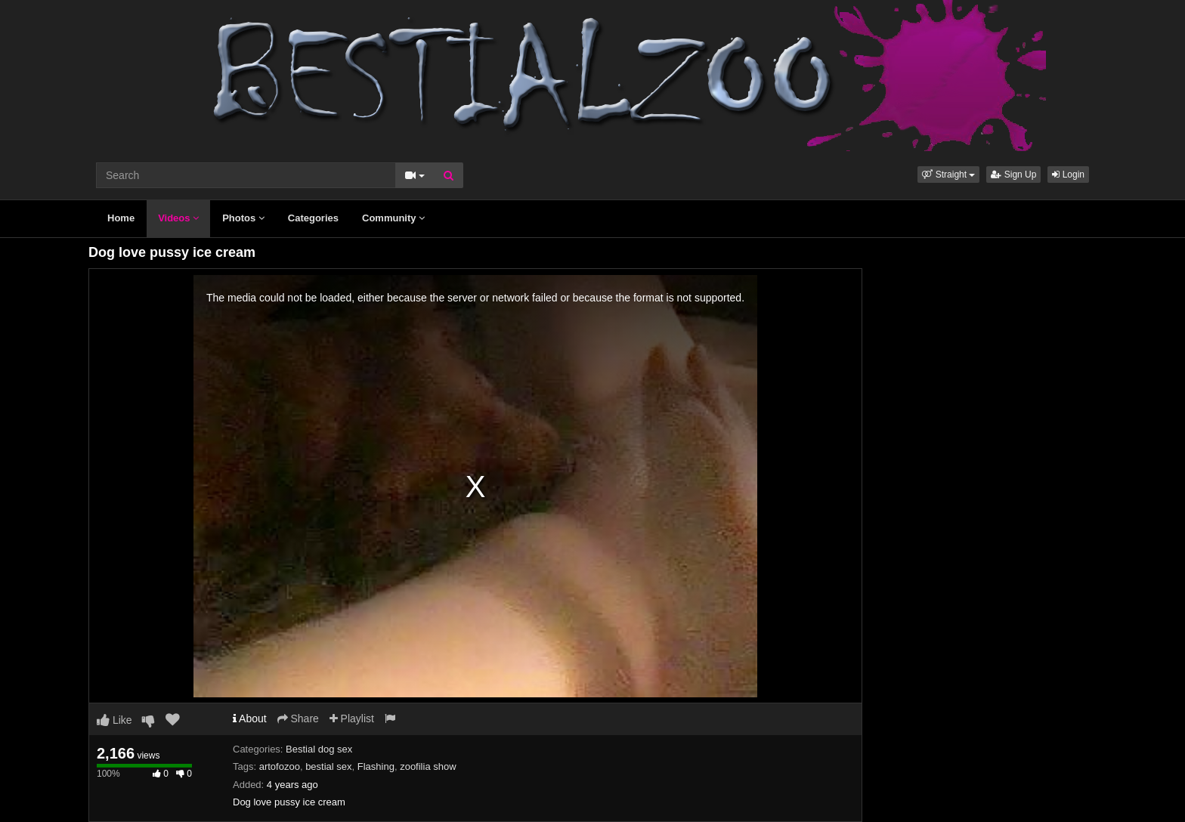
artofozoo (279, 766)
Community (393, 218)
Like (114, 720)
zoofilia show (428, 766)
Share (298, 718)
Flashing (375, 766)
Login (1068, 174)
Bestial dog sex (319, 749)
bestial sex (328, 766)
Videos (178, 218)
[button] (948, 174)
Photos (243, 218)
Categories (313, 218)
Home (121, 218)
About (250, 718)
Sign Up (1013, 174)
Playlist (352, 718)
